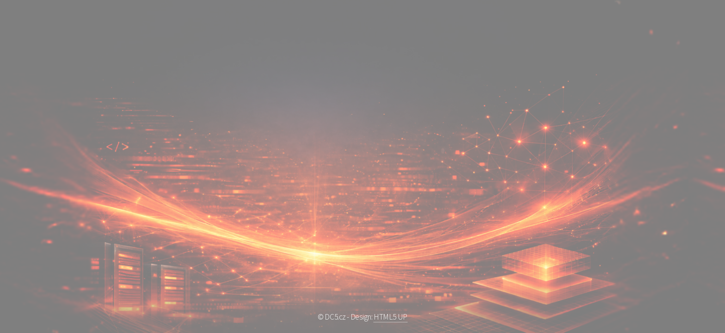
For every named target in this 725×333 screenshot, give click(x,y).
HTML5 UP (390, 317)
